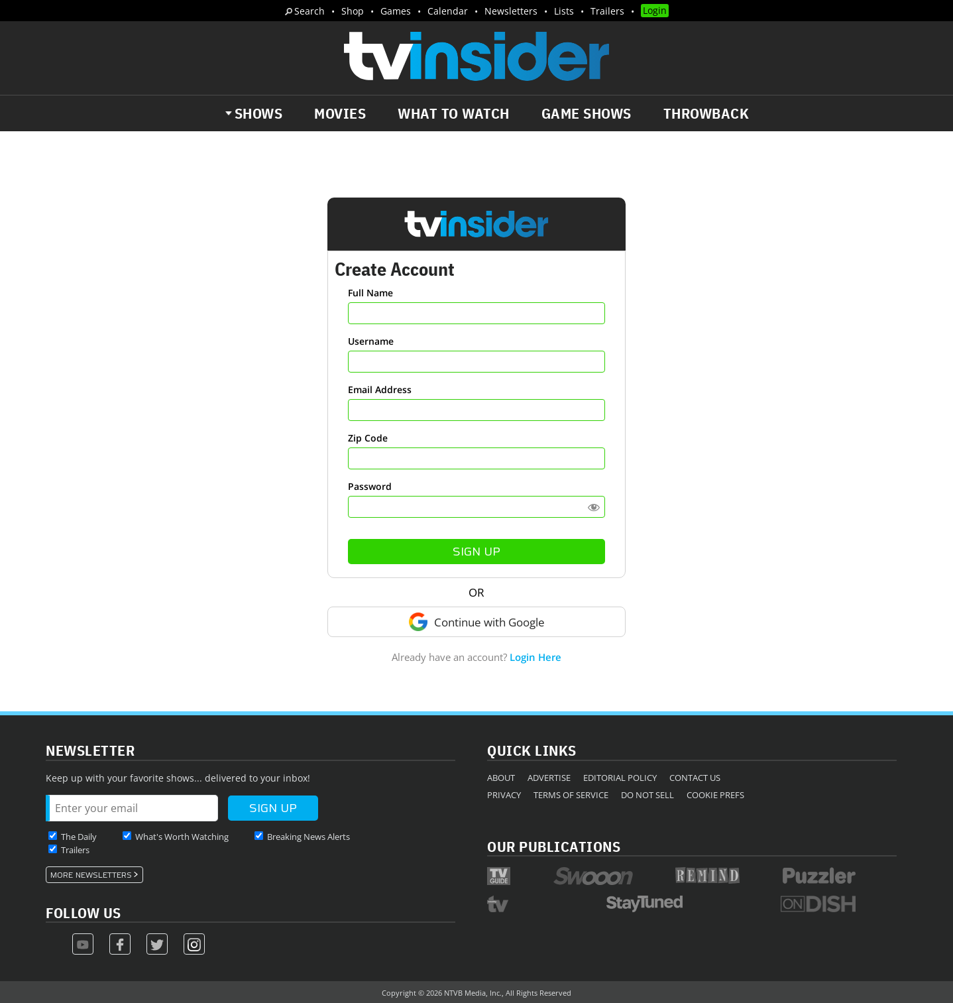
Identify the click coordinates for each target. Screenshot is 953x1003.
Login (655, 10)
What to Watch (454, 113)
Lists (564, 11)
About (501, 778)
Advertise (549, 778)
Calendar (447, 11)
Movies (340, 113)
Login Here (535, 657)
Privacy (504, 795)
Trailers (607, 11)
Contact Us (694, 778)
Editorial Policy (620, 778)
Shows (259, 113)
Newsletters (510, 11)
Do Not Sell (647, 795)
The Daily (79, 837)
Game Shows (586, 113)
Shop (352, 11)
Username (371, 341)
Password (370, 486)
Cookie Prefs (715, 795)
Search (309, 11)
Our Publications (553, 846)
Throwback (706, 113)
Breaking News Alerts (308, 837)
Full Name (370, 292)
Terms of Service (570, 795)
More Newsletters (91, 875)
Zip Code (368, 438)
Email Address (380, 389)
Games (395, 11)
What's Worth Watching (182, 837)
